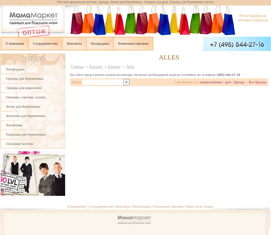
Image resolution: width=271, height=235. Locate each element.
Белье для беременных (23, 106)
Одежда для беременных (25, 78)
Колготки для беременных (26, 116)
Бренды (114, 67)
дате (228, 82)
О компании (15, 43)
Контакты (74, 43)
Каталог (96, 67)
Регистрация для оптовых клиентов (252, 18)
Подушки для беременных (26, 134)
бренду (239, 82)
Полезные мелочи (19, 144)
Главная (77, 67)
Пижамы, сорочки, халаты (26, 97)
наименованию (211, 82)
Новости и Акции (199, 206)
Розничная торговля (133, 43)
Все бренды (258, 82)
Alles (130, 67)
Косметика (14, 125)
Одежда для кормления (23, 88)
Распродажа (100, 43)
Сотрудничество (45, 43)
